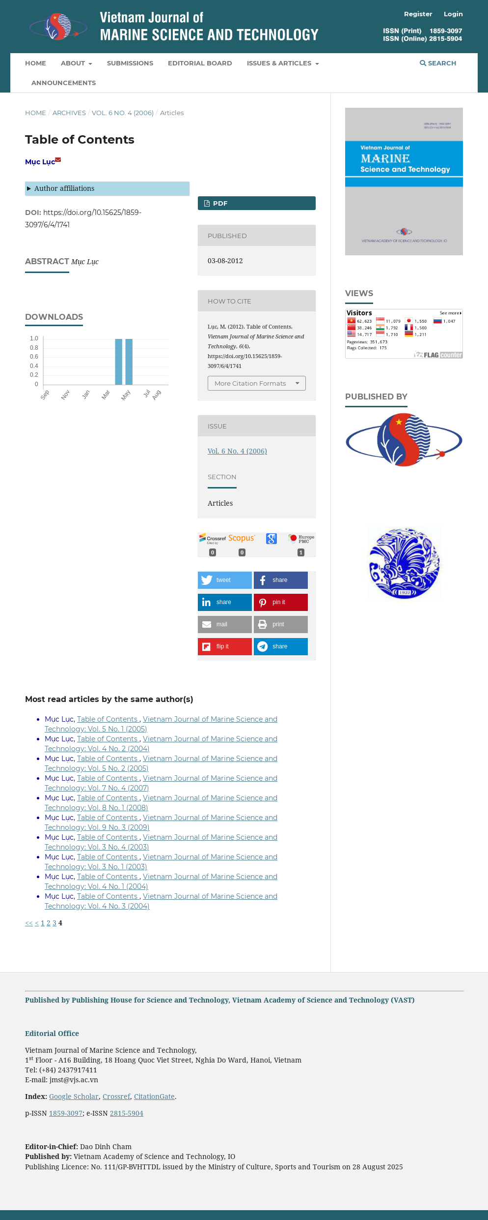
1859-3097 (65, 1113)
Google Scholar (74, 1096)
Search (438, 63)
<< (29, 922)
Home (35, 63)
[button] (225, 580)
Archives (69, 113)
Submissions (130, 63)
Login (453, 14)
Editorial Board (200, 63)
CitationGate (154, 1096)
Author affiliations (64, 188)
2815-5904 (126, 1113)
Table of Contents (108, 719)
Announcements (63, 83)
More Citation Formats (250, 383)
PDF (219, 203)
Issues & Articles (280, 63)
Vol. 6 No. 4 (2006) (123, 113)
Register (418, 14)
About (74, 63)
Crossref (116, 1096)
